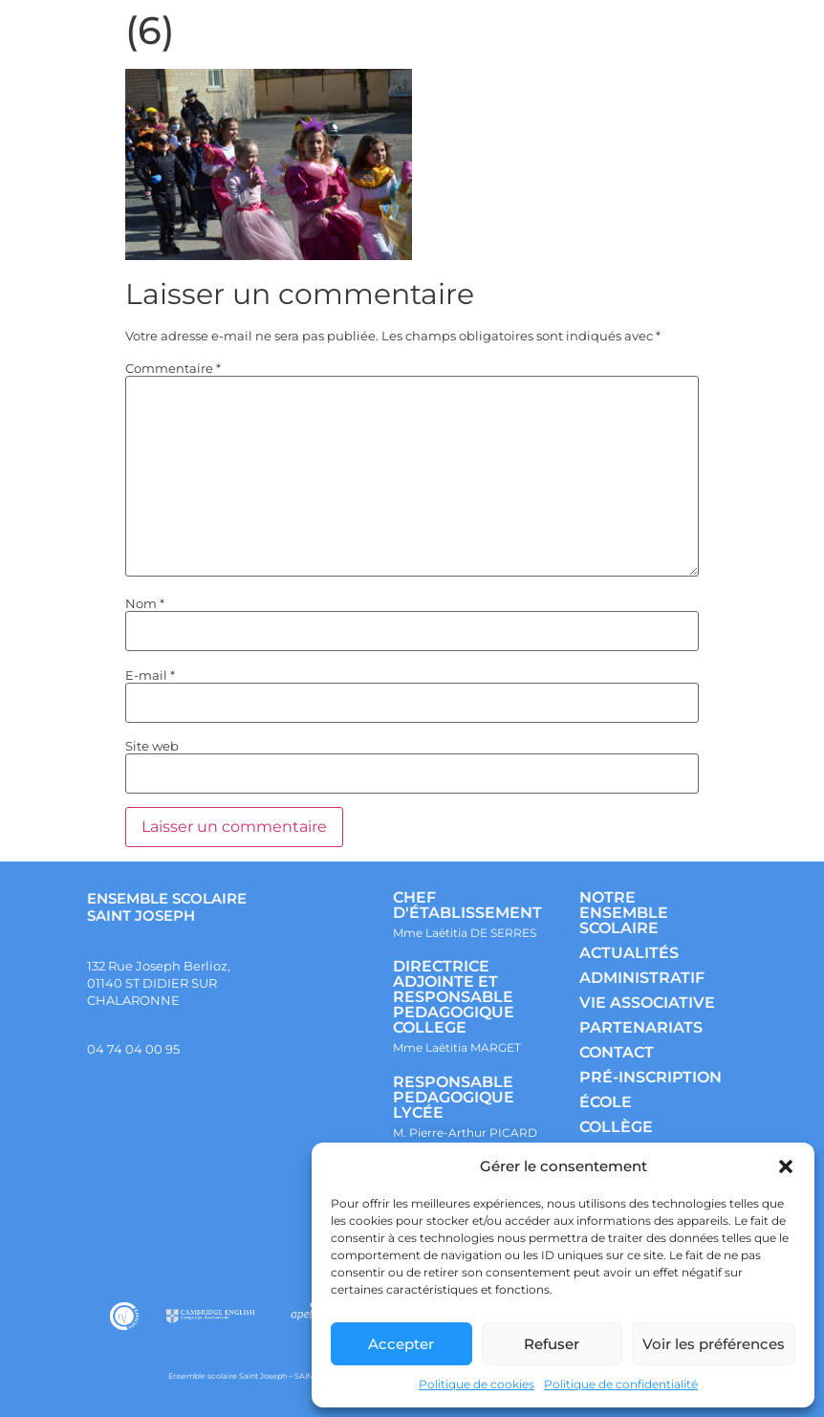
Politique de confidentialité (621, 1384)
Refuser (551, 1344)
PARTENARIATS (641, 1027)
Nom (144, 604)
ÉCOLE (605, 1102)
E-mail (150, 675)
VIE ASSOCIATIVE (647, 1002)
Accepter (401, 1344)
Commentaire (173, 368)
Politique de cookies (476, 1384)
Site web (152, 746)
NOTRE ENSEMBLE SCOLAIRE (623, 912)
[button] (785, 1166)
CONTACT (616, 1052)
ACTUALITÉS (629, 953)
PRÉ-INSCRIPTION (650, 1077)
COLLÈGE (616, 1127)
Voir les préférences (713, 1344)
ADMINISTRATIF (642, 978)
